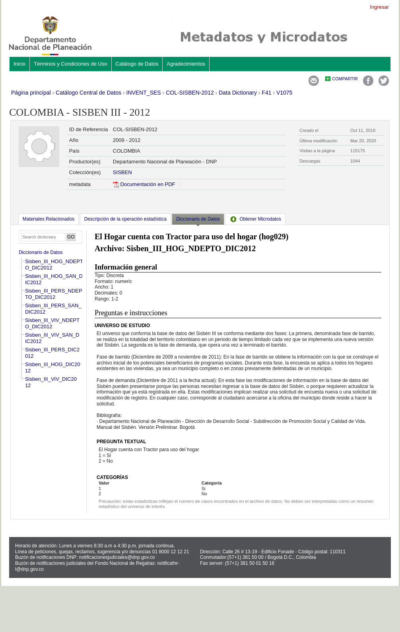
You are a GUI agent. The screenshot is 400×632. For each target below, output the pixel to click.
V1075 (284, 92)
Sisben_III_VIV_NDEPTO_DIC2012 (52, 323)
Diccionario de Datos (41, 252)
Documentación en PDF (144, 184)
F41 (266, 92)
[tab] (48, 219)
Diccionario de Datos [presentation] (198, 219)
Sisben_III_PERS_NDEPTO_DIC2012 (53, 294)
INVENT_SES (143, 92)
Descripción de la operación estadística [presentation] (125, 219)
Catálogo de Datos (137, 64)
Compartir (345, 78)
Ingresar (379, 7)
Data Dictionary (238, 92)
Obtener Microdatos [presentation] (255, 219)
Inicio (19, 64)
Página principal (31, 92)
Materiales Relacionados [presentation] (48, 219)
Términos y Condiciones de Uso (70, 64)
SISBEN (122, 172)
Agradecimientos (186, 64)
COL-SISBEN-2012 (190, 92)
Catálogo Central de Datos (88, 92)
